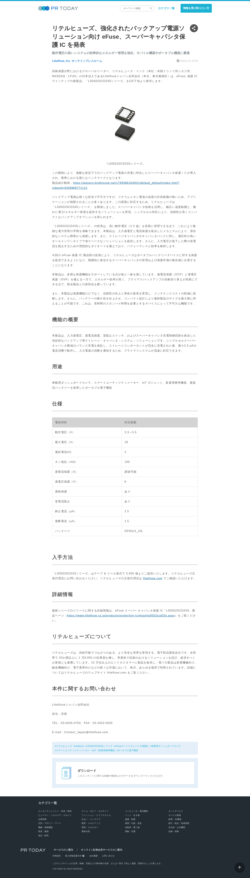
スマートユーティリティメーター (73, 750)
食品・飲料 (43, 835)
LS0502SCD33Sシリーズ (99, 746)
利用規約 (56, 856)
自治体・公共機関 (176, 827)
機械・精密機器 (45, 827)
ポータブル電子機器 (128, 750)
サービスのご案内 (62, 849)
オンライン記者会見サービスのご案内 (97, 849)
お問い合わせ (108, 856)
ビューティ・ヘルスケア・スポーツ (55, 815)
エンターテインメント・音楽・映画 (55, 811)
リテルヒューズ (64, 746)
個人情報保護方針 (73, 856)
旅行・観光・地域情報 (178, 823)
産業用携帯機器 (107, 750)
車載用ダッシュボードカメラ (166, 746)
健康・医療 (130, 819)
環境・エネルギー (90, 827)
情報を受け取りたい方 (196, 8)
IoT (94, 750)
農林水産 (86, 831)
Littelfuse (79, 746)
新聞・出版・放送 (133, 823)
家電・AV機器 (174, 819)
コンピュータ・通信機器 (136, 811)
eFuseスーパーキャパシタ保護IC (132, 746)
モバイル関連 (174, 815)
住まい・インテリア (91, 819)
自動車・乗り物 (132, 827)
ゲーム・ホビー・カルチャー (95, 811)
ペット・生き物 (132, 815)
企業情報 (42, 819)
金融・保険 (173, 831)
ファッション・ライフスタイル (96, 815)
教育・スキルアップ (91, 823)
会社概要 (93, 856)
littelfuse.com (152, 578)
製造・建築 (43, 831)
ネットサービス (175, 811)
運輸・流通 (130, 831)
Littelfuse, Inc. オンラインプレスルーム (77, 60)
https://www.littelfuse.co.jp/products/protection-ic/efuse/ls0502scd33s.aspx (121, 615)
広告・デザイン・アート (49, 823)
